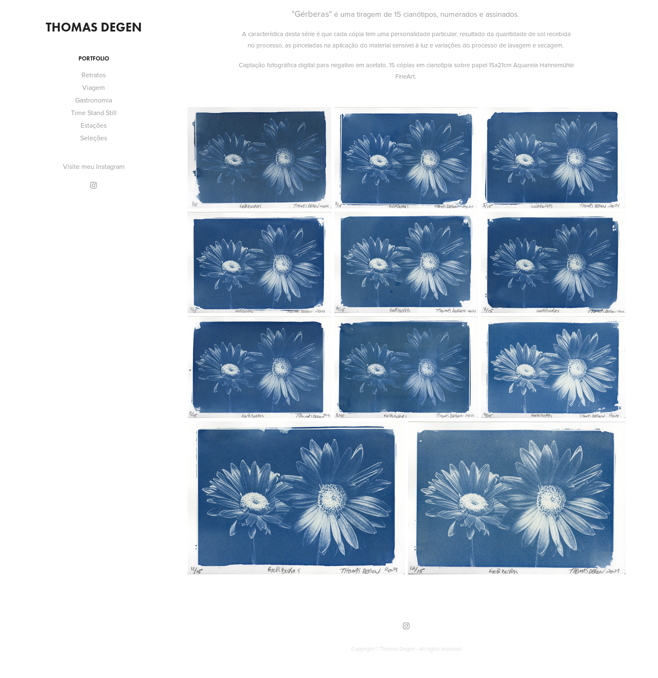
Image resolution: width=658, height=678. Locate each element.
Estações (94, 125)
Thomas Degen (94, 27)
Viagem (93, 87)
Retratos (93, 74)
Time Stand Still (94, 112)
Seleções (93, 137)
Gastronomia (93, 100)
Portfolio (93, 58)
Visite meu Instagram (94, 166)
